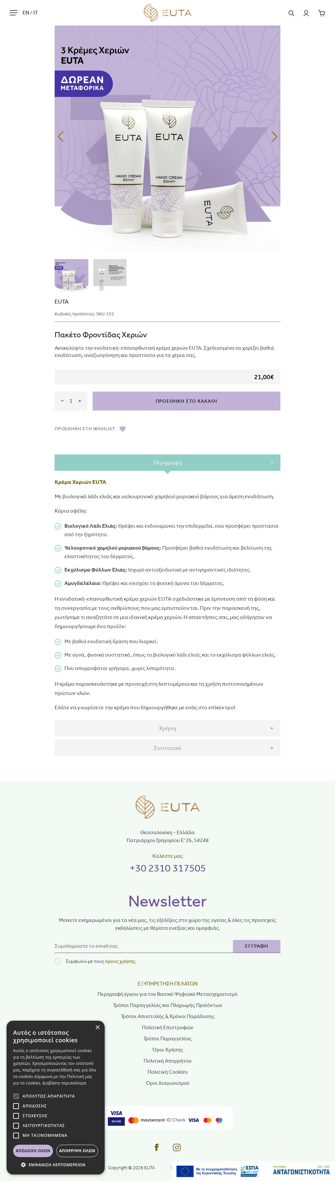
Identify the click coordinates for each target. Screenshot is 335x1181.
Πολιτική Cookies (168, 1072)
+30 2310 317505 (168, 868)
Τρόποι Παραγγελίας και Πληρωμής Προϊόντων (167, 1005)
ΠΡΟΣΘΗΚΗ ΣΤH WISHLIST (90, 429)
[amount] (71, 401)
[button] (55, 1164)
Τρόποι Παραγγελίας (167, 1038)
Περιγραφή (167, 462)
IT (35, 12)
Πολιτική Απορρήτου (168, 1061)
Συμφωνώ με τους (100, 961)
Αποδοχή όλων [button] (33, 1151)
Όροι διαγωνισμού (167, 1083)
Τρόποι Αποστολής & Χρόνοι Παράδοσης (168, 1016)
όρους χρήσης (120, 961)
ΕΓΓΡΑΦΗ (256, 946)
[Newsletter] (144, 946)
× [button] (97, 1027)
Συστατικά (168, 747)
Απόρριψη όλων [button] (77, 1151)
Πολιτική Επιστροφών (167, 1027)
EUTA (62, 301)
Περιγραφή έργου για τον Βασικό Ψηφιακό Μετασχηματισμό (167, 994)
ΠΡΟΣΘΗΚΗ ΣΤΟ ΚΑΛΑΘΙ (186, 401)
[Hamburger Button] (13, 12)
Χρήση (167, 728)
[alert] (56, 1097)
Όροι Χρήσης (167, 1050)
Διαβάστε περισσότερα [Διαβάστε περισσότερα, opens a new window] (64, 1083)
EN (26, 12)
